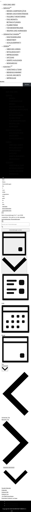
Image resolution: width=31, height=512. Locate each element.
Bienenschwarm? (14, 72)
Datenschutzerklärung (12, 503)
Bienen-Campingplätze (16, 11)
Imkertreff (11, 40)
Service (7, 8)
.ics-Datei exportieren (8, 496)
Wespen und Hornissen (17, 31)
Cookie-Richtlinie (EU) (12, 505)
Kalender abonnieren (8, 467)
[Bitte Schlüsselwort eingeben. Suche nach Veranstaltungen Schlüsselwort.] (15, 224)
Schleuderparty (14, 43)
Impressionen (12, 55)
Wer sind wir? (9, 5)
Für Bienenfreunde (15, 28)
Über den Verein (14, 49)
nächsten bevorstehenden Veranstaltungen (6, 208)
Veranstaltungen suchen (15, 230)
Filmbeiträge (12, 25)
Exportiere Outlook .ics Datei (9, 498)
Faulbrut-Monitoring (16, 17)
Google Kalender (6, 488)
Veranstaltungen (12, 34)
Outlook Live (5, 494)
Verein (7, 46)
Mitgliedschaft (13, 52)
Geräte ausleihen (14, 60)
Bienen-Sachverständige (17, 14)
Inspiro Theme (6, 511)
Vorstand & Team (14, 70)
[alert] (3, 195)
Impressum (11, 78)
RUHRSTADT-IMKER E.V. (12, 88)
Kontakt (7, 67)
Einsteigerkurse (14, 37)
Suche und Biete (14, 75)
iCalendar (4, 490)
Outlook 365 (5, 492)
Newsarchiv (12, 63)
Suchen (2, 81)
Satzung (10, 57)
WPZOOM (16, 511)
